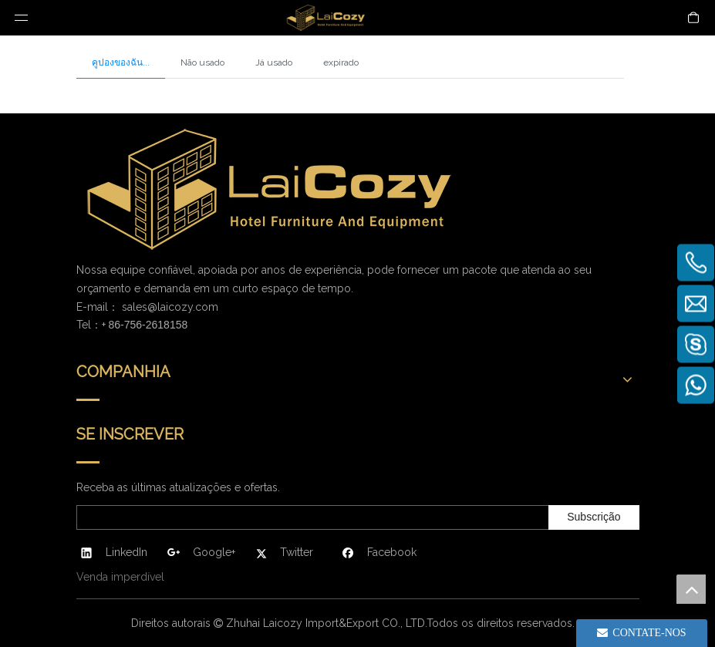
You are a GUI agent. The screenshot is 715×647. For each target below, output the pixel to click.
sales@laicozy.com (170, 307)
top (691, 589)
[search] (309, 517)
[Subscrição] (593, 517)
